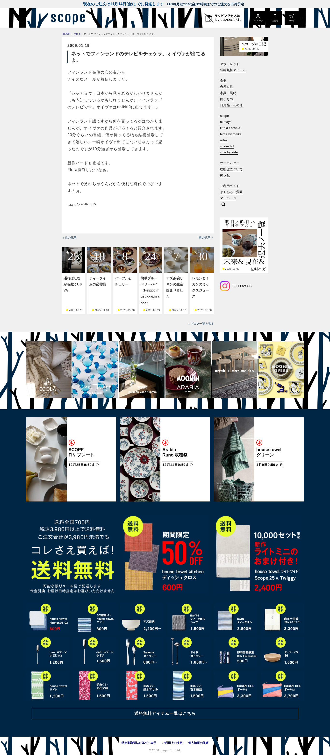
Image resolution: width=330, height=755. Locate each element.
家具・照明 (228, 93)
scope (224, 116)
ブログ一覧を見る (202, 323)
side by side (229, 152)
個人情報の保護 (198, 743)
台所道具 (226, 87)
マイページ (228, 198)
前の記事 (204, 237)
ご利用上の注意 (172, 743)
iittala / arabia (230, 128)
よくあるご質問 (231, 192)
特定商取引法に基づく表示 (139, 743)
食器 (223, 80)
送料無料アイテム (233, 70)
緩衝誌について (231, 169)
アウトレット (229, 64)
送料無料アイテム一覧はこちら (165, 713)
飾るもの (226, 99)
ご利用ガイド (229, 186)
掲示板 (225, 175)
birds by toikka (231, 134)
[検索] (223, 204)
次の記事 (71, 237)
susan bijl (227, 146)
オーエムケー (229, 163)
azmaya (226, 122)
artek (224, 140)
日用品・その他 (231, 105)
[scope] (66, 18)
